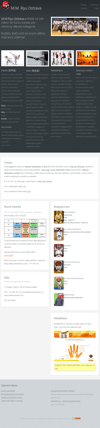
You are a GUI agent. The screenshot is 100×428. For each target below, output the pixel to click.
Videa (96, 8)
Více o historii (6, 127)
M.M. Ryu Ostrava (26, 8)
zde (24, 186)
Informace (94, 5)
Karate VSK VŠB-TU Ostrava (12, 401)
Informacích (8, 255)
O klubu (84, 5)
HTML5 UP (67, 418)
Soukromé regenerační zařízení (63, 391)
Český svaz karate (8, 391)
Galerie (84, 8)
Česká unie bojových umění (11, 397)
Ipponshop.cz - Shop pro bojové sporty (65, 401)
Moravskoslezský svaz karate (12, 394)
